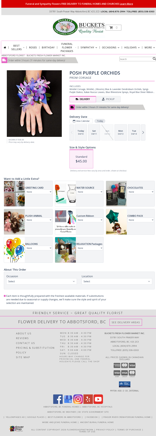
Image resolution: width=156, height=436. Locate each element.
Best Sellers (18, 47)
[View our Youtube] (98, 403)
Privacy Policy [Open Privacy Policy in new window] (105, 429)
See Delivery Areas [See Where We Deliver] (126, 322)
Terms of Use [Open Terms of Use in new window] (87, 431)
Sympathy (89, 47)
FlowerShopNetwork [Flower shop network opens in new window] (80, 429)
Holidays (132, 47)
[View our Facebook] (58, 403)
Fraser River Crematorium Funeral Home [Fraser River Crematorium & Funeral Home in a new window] (127, 417)
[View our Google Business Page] (68, 403)
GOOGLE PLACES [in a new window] (36, 417)
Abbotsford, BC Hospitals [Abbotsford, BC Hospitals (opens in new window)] (97, 406)
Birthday (48, 47)
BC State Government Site (94, 411)
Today (100, 121)
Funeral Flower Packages (68, 47)
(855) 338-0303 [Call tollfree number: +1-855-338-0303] (146, 11)
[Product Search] (135, 59)
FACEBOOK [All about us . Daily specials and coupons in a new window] (93, 417)
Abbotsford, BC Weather (61, 411)
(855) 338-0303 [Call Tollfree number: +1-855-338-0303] (131, 350)
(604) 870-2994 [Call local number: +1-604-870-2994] (117, 11)
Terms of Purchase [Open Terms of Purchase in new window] (129, 429)
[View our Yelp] (88, 403)
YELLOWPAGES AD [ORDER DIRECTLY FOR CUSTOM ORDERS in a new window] (15, 417)
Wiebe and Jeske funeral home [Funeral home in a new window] (60, 422)
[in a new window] (84, 417)
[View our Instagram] (78, 403)
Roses (33, 47)
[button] (113, 27)
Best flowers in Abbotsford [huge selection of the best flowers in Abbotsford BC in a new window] (64, 417)
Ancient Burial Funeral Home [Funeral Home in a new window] (96, 422)
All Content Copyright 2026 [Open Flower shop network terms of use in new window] (48, 429)
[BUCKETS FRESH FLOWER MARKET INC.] (79, 26)
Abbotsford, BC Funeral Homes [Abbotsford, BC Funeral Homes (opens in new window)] (61, 406)
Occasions (111, 47)
